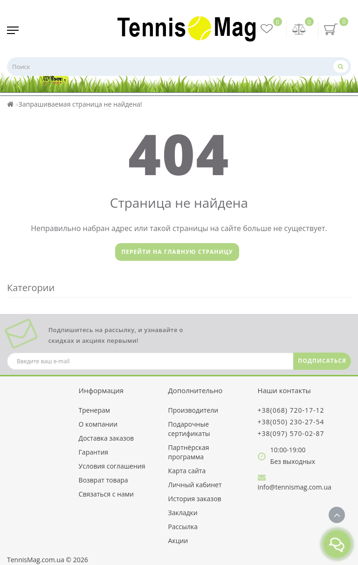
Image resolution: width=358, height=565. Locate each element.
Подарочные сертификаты (189, 429)
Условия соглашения (112, 466)
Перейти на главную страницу (177, 252)
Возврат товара (103, 480)
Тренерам (94, 410)
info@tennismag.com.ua (294, 487)
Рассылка (183, 526)
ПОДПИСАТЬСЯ (322, 361)
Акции (178, 540)
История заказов (194, 498)
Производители (193, 410)
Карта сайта (187, 470)
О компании (98, 424)
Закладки (183, 512)
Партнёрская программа (188, 452)
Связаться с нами (106, 494)
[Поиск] (340, 66)
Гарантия (94, 452)
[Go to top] (337, 515)
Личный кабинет (195, 484)
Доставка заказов (106, 438)
